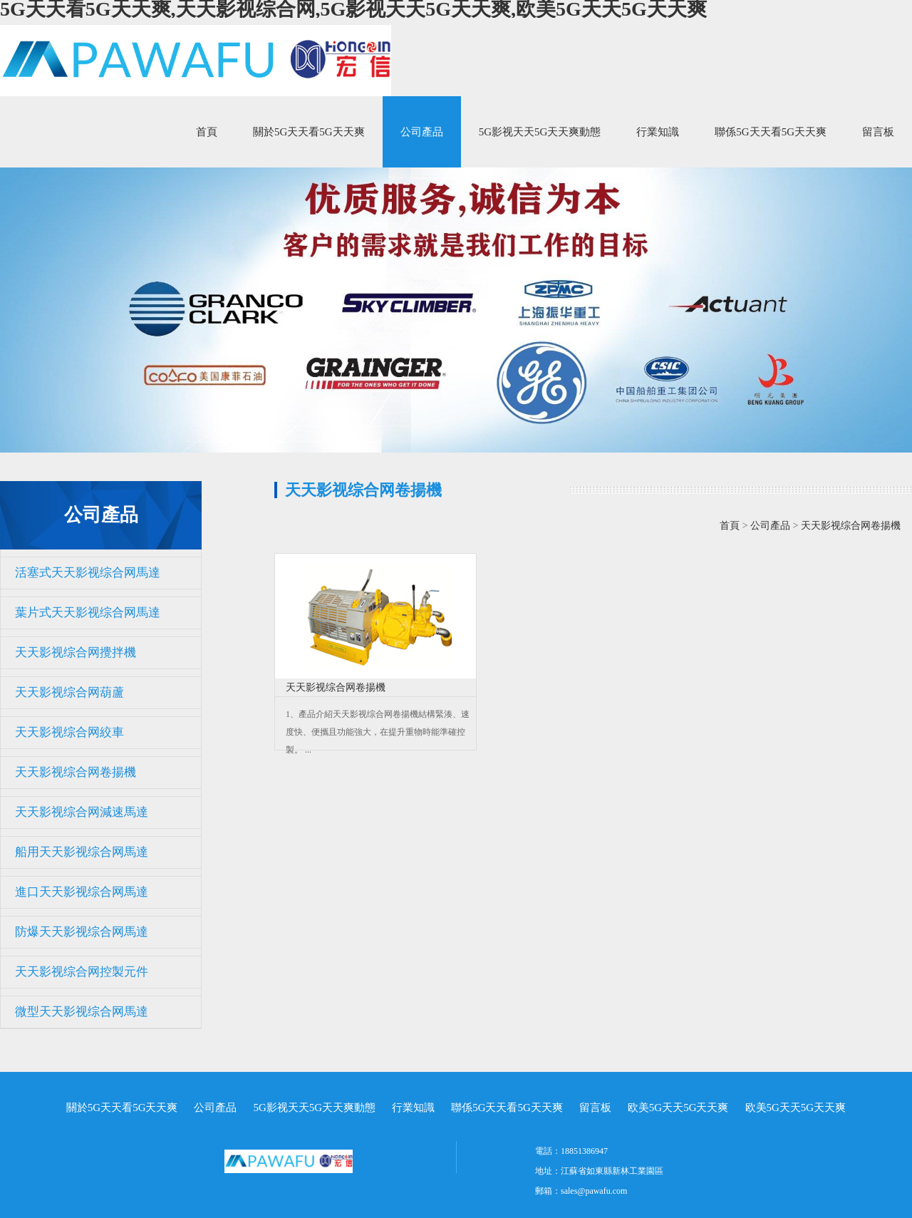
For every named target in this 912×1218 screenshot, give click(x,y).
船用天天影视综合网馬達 (81, 852)
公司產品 (421, 132)
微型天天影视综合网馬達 (81, 1011)
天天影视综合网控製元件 (81, 972)
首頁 (206, 132)
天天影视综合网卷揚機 (75, 772)
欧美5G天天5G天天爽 (678, 1107)
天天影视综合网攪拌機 (75, 652)
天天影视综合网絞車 (69, 732)
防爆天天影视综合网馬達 (81, 932)
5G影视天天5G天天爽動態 (540, 132)
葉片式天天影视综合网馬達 (87, 612)
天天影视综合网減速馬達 (81, 812)
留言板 (878, 132)
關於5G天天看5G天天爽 (309, 132)
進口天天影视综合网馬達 (81, 892)
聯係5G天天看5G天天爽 (770, 132)
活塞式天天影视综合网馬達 (87, 572)
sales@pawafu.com (594, 1191)
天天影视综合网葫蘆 (69, 692)
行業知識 (657, 132)
